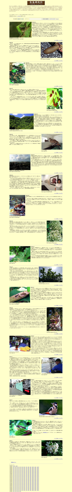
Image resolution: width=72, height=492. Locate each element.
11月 (35, 473)
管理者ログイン (13, 462)
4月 (20, 473)
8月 (28, 473)
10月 (33, 473)
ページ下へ (61, 40)
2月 (15, 473)
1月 (13, 473)
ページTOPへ (56, 40)
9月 (30, 473)
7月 (26, 473)
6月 (24, 473)
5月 (22, 473)
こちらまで (19, 16)
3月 (18, 473)
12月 (38, 473)
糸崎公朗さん (45, 432)
